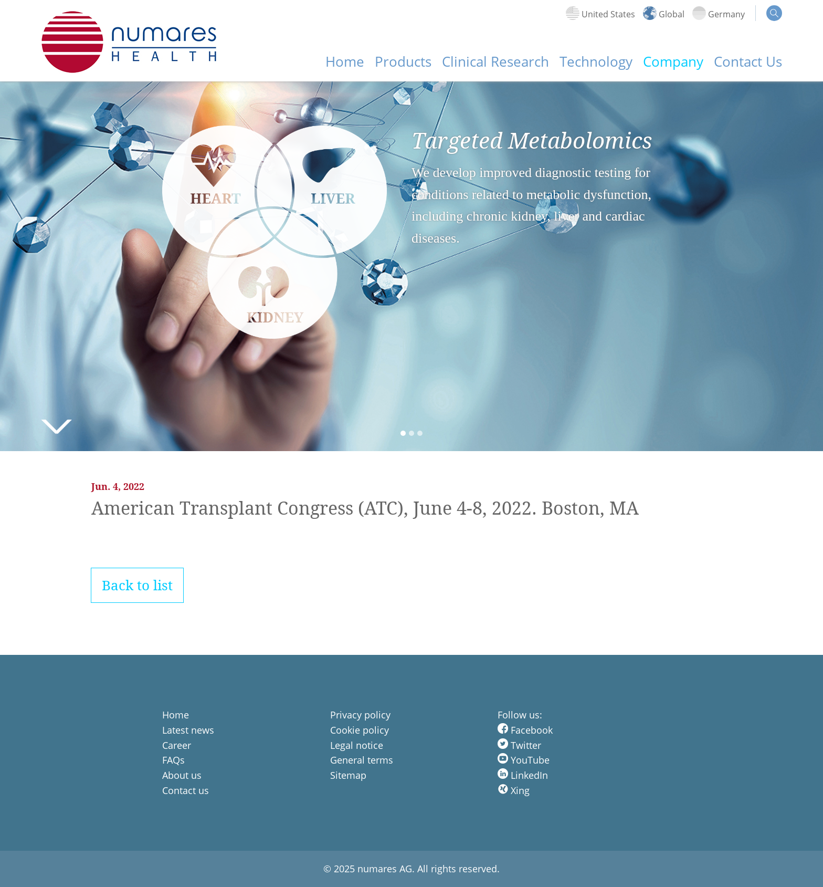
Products (403, 61)
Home (344, 61)
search (774, 13)
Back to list (137, 585)
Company (673, 61)
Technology (596, 61)
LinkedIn (523, 775)
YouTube (524, 760)
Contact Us (748, 61)
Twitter (519, 745)
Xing (514, 790)
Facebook (525, 730)
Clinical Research (495, 61)
